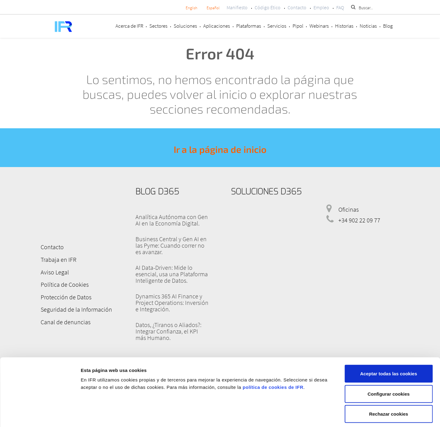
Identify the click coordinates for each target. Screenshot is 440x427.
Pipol (298, 25)
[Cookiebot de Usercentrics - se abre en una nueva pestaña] (40, 415)
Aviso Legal (54, 271)
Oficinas (348, 209)
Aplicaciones (216, 25)
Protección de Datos (65, 296)
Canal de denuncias (65, 321)
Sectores (158, 25)
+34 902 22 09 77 (359, 220)
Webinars (319, 25)
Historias (344, 25)
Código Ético (268, 7)
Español (213, 7)
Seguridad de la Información (75, 308)
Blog (388, 25)
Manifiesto (237, 7)
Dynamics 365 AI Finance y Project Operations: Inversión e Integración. (171, 302)
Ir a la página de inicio (220, 149)
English (191, 7)
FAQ (340, 7)
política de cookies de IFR (273, 359)
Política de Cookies (64, 284)
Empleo (321, 7)
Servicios (276, 25)
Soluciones (185, 25)
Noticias (368, 25)
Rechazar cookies (388, 386)
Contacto (297, 7)
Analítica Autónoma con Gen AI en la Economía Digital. (171, 220)
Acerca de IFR (129, 25)
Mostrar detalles (327, 414)
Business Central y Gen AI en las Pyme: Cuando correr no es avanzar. (171, 245)
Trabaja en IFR (58, 259)
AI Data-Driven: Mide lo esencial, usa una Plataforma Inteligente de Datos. (171, 274)
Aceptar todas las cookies (388, 346)
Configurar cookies (389, 366)
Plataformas (248, 25)
